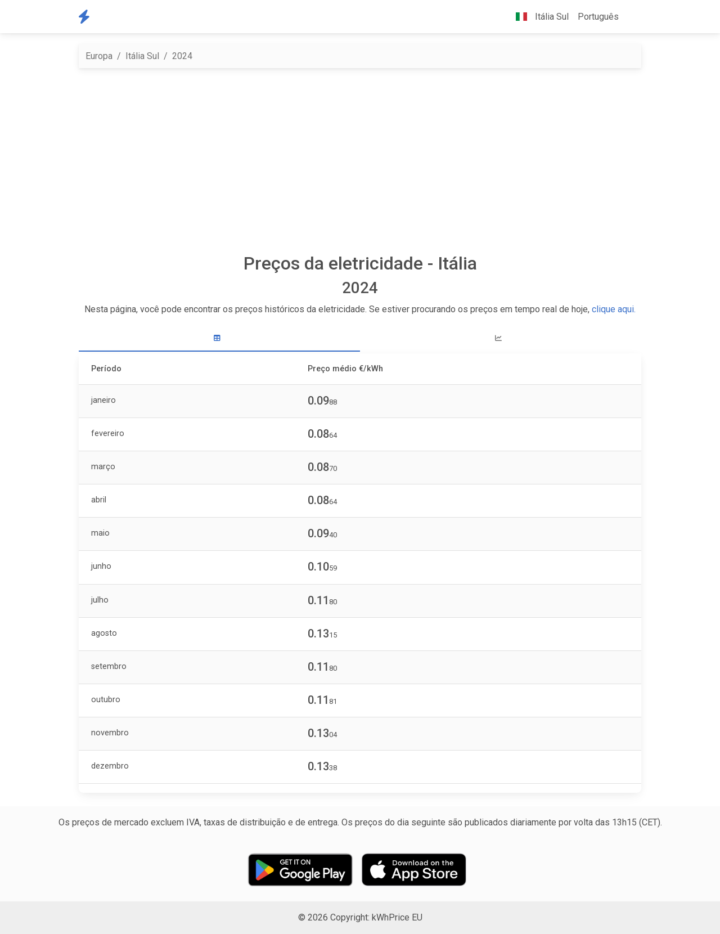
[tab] (219, 338)
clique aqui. (614, 309)
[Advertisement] (360, 160)
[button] (632, 17)
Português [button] (598, 16)
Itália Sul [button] (538, 16)
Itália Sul (142, 56)
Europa (99, 56)
